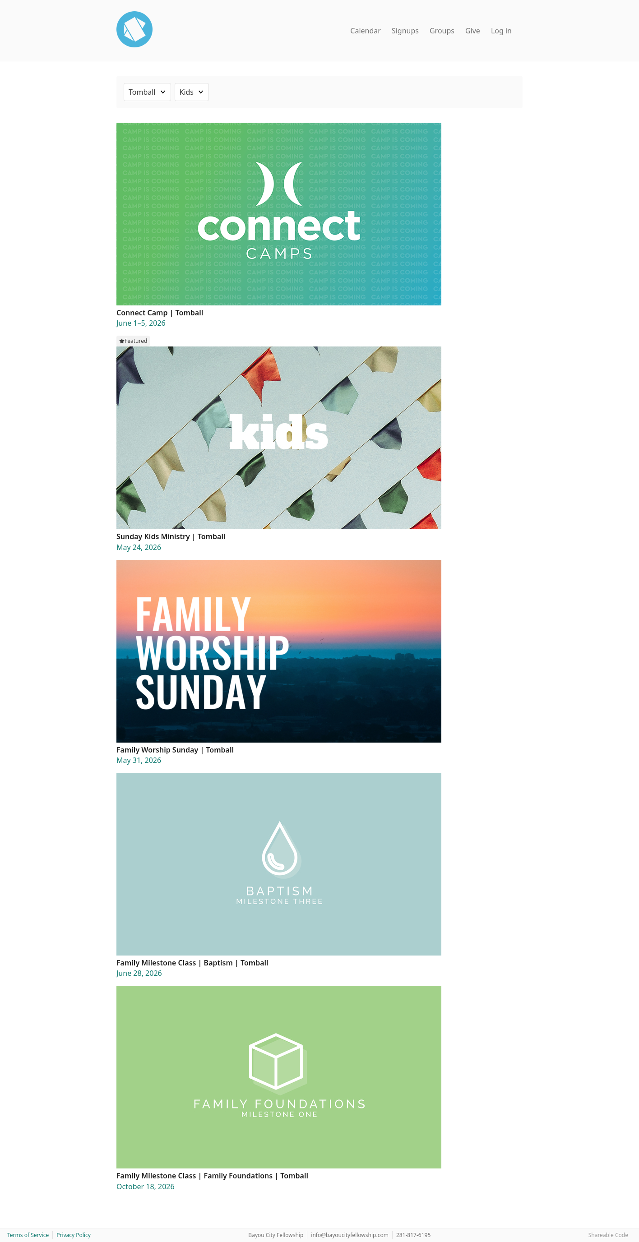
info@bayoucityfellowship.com (350, 1235)
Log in (501, 31)
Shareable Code (608, 1235)
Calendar (365, 31)
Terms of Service (28, 1235)
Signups (405, 31)
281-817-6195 (413, 1235)
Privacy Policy (73, 1235)
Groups (442, 31)
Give (472, 31)
